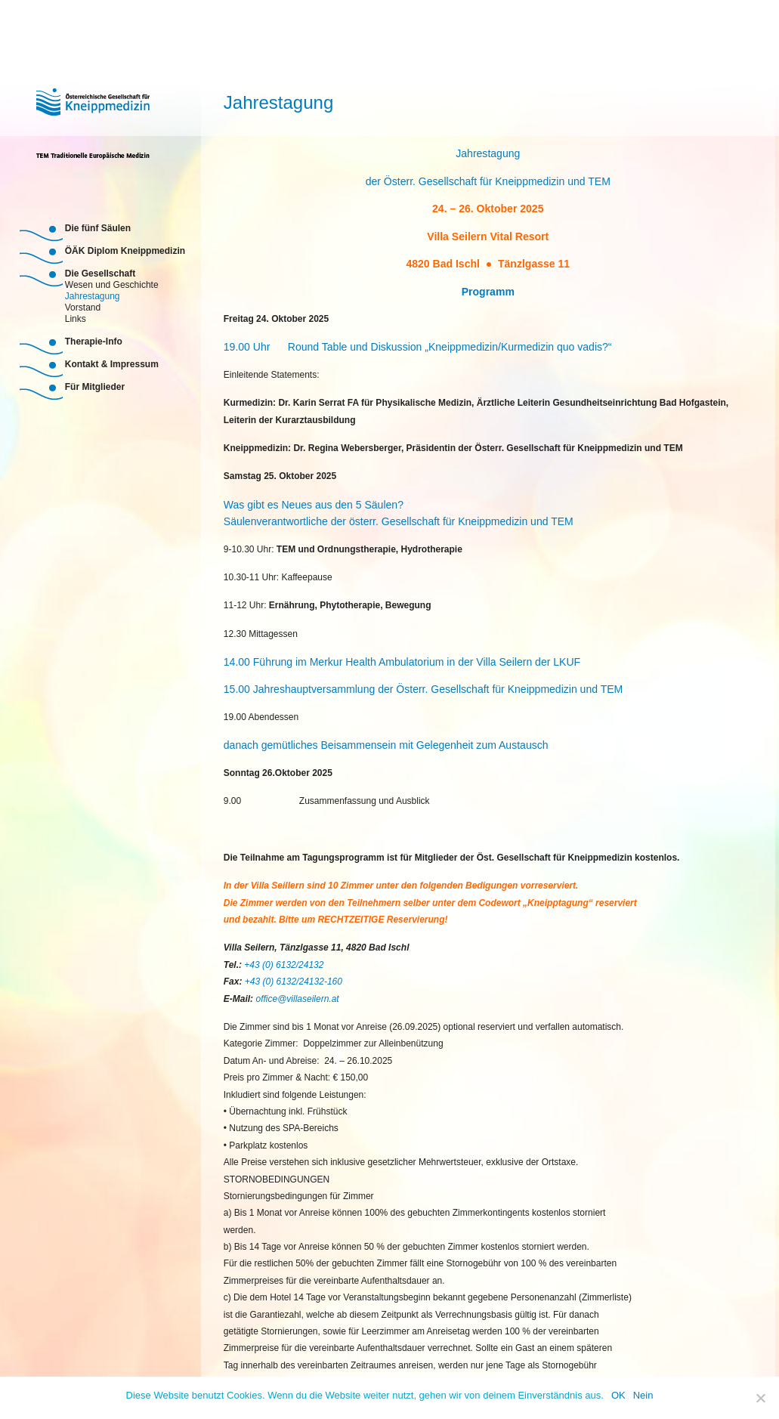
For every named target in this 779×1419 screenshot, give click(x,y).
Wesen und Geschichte (112, 284)
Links (75, 318)
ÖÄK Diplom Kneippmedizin (125, 251)
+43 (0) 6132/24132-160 (293, 981)
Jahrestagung (92, 295)
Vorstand (82, 306)
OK (618, 1395)
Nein (643, 1395)
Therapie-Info (93, 341)
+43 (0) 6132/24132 (283, 965)
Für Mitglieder (95, 387)
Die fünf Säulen (98, 228)
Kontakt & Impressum (112, 364)
